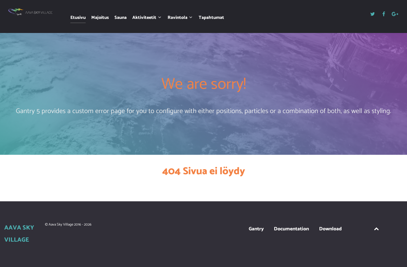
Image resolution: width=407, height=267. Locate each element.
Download (330, 229)
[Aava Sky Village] (30, 12)
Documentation (291, 229)
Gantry (256, 229)
